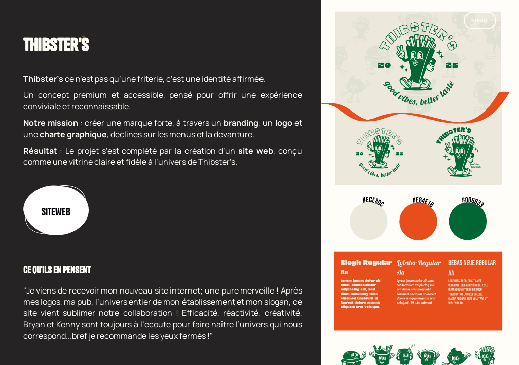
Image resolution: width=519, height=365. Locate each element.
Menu (480, 20)
